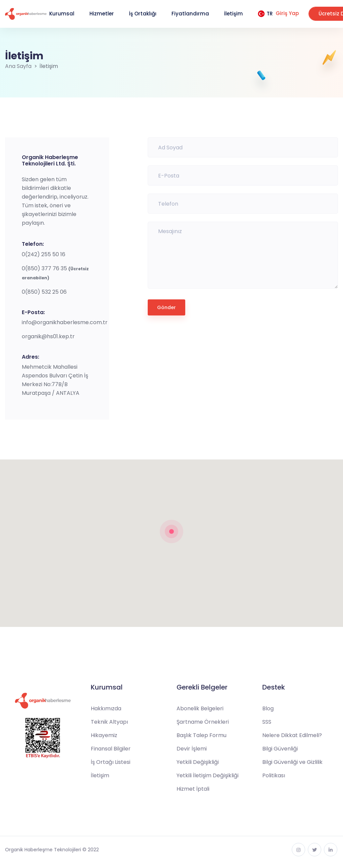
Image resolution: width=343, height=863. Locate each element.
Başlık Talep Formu (201, 735)
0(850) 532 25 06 (44, 292)
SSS (266, 722)
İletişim (233, 13)
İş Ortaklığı (142, 13)
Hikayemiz (104, 735)
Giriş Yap (287, 13)
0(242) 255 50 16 (43, 254)
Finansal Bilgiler (111, 748)
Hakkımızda (106, 708)
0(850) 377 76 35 (45, 268)
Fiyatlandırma (190, 13)
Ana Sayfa (18, 66)
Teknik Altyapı (109, 722)
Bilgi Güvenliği (280, 748)
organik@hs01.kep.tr (48, 336)
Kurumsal (61, 13)
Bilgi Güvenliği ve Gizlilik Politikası (292, 768)
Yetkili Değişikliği (198, 762)
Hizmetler (101, 13)
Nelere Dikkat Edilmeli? (292, 735)
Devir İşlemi (192, 748)
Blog (268, 708)
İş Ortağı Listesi (110, 762)
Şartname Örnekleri (203, 722)
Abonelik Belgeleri (200, 708)
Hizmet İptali (193, 789)
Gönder (166, 307)
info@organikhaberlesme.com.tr (65, 322)
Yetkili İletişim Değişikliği (207, 775)
